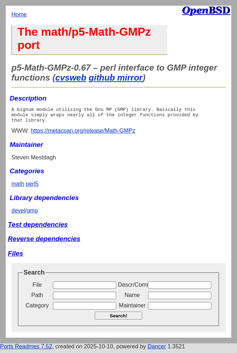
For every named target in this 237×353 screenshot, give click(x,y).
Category (37, 309)
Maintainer (132, 309)
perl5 (32, 187)
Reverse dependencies (44, 242)
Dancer (157, 350)
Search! (118, 319)
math (17, 187)
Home (19, 14)
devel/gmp (24, 214)
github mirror (116, 77)
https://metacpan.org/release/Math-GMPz (83, 134)
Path (37, 298)
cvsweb (71, 77)
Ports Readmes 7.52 (26, 350)
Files (15, 256)
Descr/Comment (132, 288)
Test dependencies (38, 227)
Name (132, 298)
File (37, 288)
